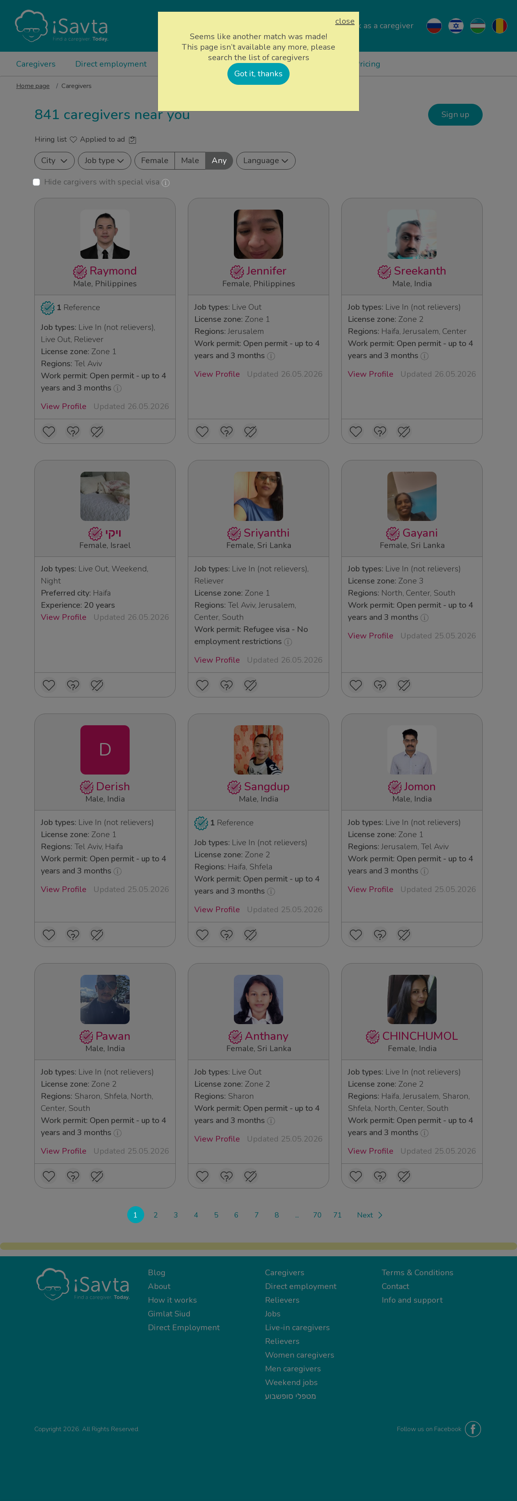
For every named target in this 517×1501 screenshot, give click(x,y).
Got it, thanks (258, 73)
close (345, 21)
